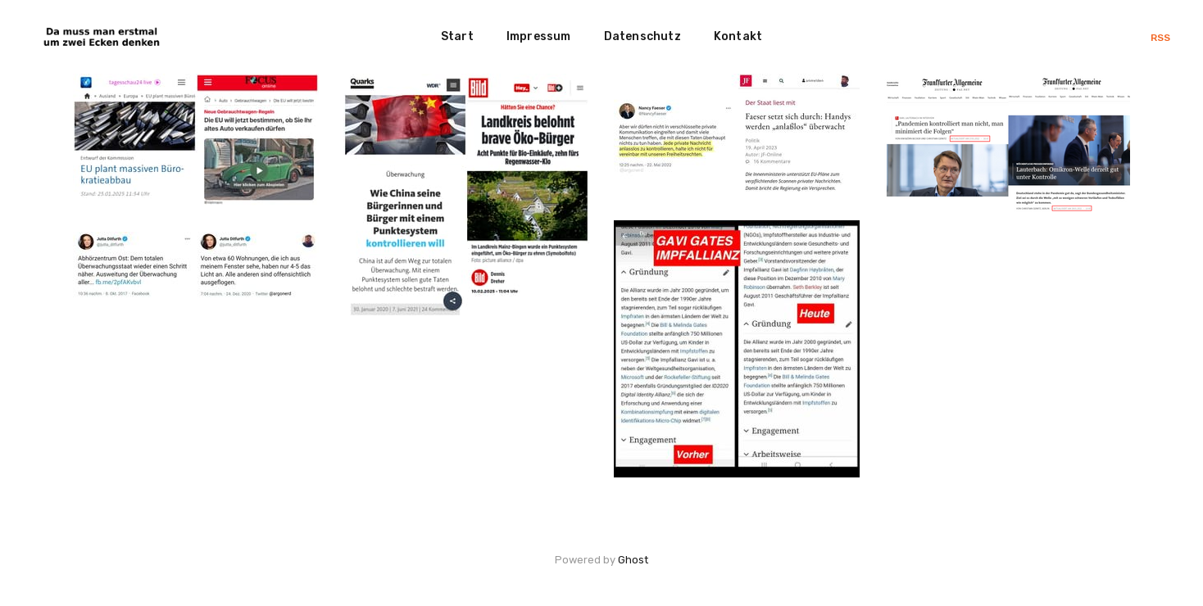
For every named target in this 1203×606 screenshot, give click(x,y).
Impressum (538, 36)
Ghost (633, 560)
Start (457, 36)
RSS (1160, 37)
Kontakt (738, 36)
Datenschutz (642, 36)
